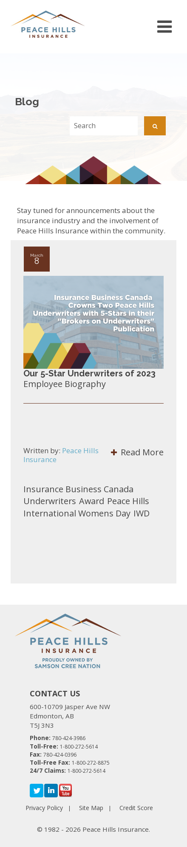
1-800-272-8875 (91, 762)
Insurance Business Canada (78, 489)
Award (91, 501)
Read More (137, 452)
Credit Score (136, 808)
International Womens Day (76, 513)
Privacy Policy (44, 808)
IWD (141, 513)
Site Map (91, 808)
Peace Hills (128, 501)
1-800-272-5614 (79, 746)
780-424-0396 (59, 754)
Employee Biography (64, 384)
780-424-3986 (68, 738)
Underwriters (49, 501)
